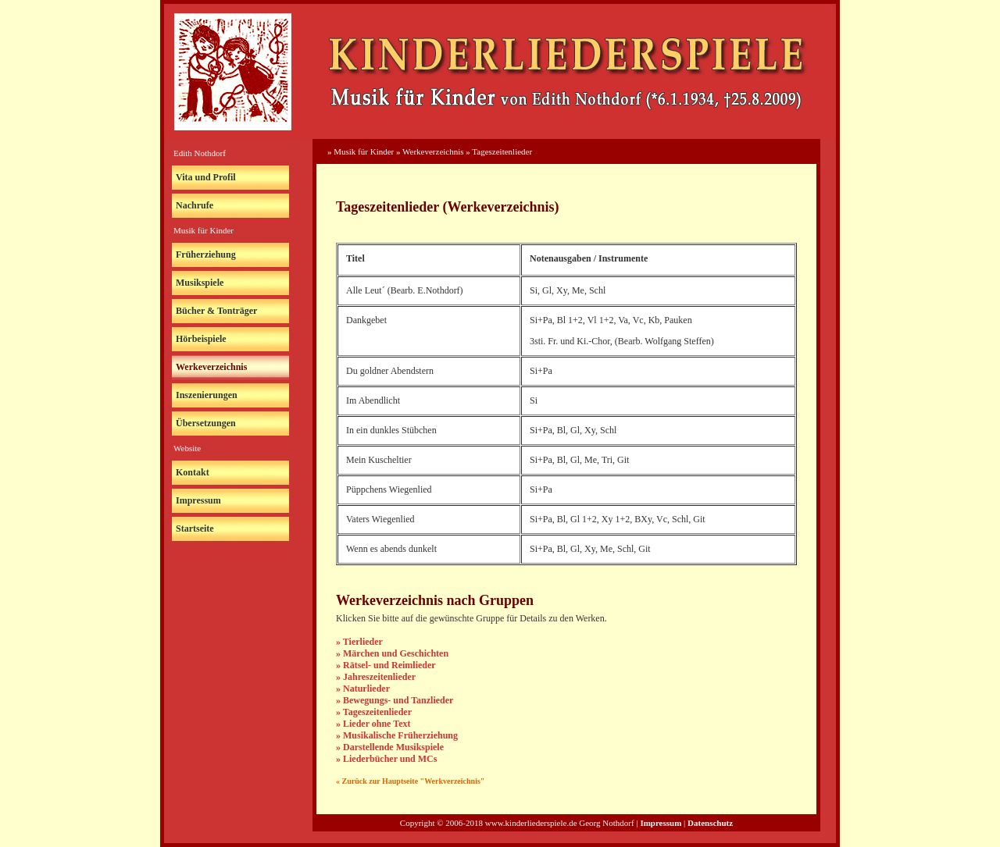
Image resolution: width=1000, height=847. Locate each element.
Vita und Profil (206, 177)
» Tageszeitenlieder (374, 711)
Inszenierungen (207, 395)
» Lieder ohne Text (373, 723)
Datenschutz (710, 822)
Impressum (198, 500)
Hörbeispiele (201, 338)
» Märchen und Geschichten (392, 653)
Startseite (195, 528)
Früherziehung (206, 254)
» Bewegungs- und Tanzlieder (394, 700)
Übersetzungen (206, 423)
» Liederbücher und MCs (386, 758)
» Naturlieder (363, 688)
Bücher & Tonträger (216, 310)
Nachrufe (194, 205)
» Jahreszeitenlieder (376, 676)
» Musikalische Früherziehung (397, 735)
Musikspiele (199, 282)
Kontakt (192, 472)
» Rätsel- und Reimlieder (386, 665)
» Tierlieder (359, 641)
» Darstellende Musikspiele (390, 747)
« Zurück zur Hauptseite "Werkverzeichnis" (410, 781)
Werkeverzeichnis (211, 366)
